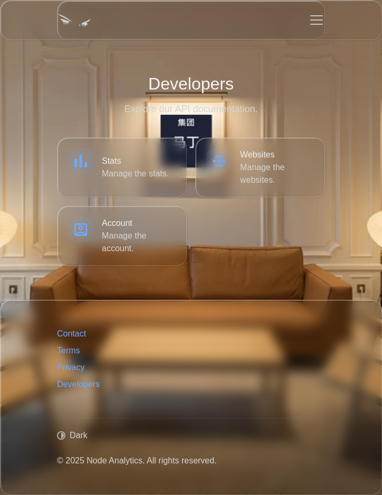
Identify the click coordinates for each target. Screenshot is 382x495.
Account (117, 223)
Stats (111, 160)
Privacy (70, 367)
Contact (71, 333)
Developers (78, 384)
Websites (257, 154)
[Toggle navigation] (316, 20)
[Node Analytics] (74, 20)
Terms (68, 350)
